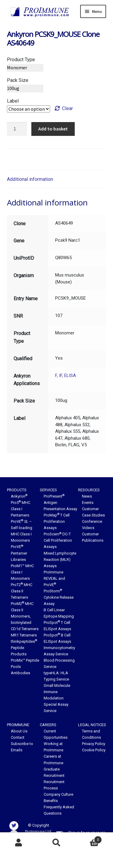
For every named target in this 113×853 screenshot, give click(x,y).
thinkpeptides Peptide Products (24, 647)
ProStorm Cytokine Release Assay (59, 597)
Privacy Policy (93, 743)
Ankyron (19, 496)
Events (87, 502)
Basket (88, 839)
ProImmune (18, 725)
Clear (67, 108)
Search (56, 843)
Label (13, 101)
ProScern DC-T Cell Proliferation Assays (58, 540)
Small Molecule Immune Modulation (57, 691)
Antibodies (20, 673)
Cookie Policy (93, 750)
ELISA (70, 375)
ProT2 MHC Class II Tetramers (21, 591)
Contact (17, 737)
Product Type (21, 59)
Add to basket (53, 129)
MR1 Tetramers (24, 635)
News (87, 496)
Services (48, 490)
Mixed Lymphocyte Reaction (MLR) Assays (60, 559)
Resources (89, 490)
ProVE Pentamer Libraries (19, 552)
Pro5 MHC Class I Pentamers (20, 508)
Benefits (51, 800)
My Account (19, 843)
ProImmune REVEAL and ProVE (54, 578)
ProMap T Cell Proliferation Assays (57, 521)
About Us (19, 731)
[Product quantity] (17, 129)
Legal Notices (92, 725)
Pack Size (17, 80)
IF (60, 375)
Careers (48, 725)
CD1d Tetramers (25, 629)
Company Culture (58, 794)
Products (17, 490)
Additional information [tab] (30, 179)
